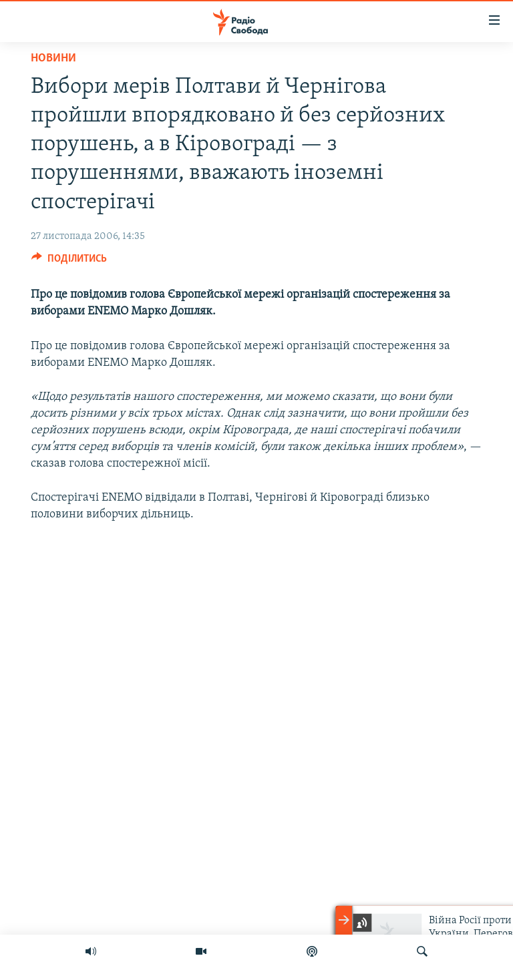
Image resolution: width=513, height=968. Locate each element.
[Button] (69, 261)
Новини (53, 58)
